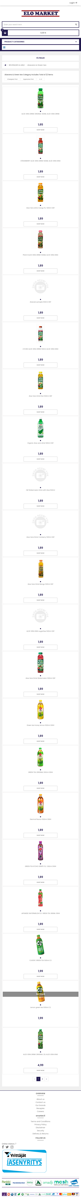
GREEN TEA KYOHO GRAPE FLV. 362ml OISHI (40, 866)
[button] (40, 58)
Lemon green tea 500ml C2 (40, 1007)
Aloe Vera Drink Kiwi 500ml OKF (40, 396)
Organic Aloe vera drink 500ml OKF (40, 443)
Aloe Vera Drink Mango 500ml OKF (40, 584)
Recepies (40, 1108)
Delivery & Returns (40, 1133)
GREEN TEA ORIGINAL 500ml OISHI (40, 772)
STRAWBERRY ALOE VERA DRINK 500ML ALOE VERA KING (40, 161)
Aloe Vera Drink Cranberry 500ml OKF (40, 537)
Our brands (41, 1105)
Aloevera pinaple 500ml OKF (40, 302)
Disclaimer (40, 1127)
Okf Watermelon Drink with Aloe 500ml (40, 490)
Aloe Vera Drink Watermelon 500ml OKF (40, 678)
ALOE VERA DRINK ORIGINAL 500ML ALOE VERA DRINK (40, 114)
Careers (40, 1111)
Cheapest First (12, 79)
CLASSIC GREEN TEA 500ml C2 (40, 960)
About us (40, 1099)
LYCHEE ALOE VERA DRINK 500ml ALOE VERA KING (40, 349)
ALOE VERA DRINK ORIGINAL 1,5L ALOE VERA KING (40, 1054)
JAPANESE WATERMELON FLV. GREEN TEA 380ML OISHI (40, 913)
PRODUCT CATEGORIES (14, 41)
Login (73, 3)
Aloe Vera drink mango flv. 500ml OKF (40, 208)
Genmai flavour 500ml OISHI (40, 819)
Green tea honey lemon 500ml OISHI (40, 725)
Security (40, 1130)
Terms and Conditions (40, 1121)
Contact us (40, 1102)
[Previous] (35, 1079)
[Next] (46, 1079)
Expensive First (28, 79)
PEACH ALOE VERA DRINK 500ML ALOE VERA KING (40, 255)
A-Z (40, 79)
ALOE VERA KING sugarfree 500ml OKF (41, 631)
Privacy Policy (41, 1124)
